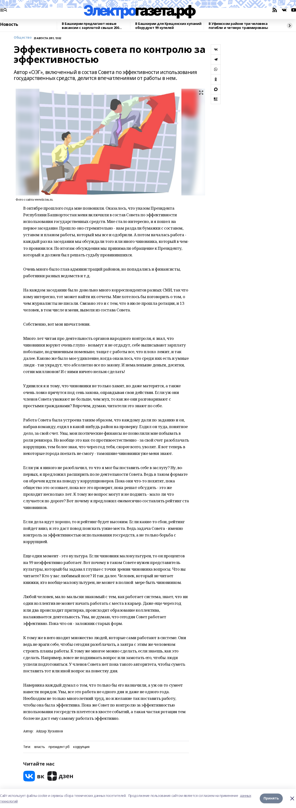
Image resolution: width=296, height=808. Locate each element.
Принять (271, 798)
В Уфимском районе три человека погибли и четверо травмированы (238, 26)
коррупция (81, 747)
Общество (23, 38)
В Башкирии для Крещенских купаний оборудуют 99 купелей (168, 26)
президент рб (59, 747)
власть (39, 747)
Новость (9, 24)
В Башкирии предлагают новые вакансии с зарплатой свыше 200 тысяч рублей (90, 26)
